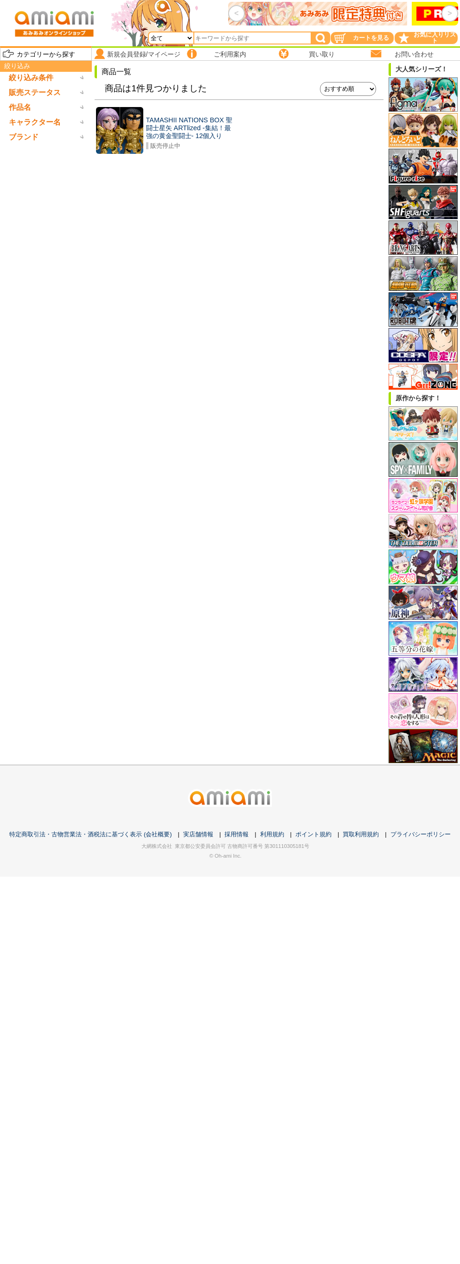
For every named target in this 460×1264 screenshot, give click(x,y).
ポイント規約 (313, 834)
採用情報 (236, 834)
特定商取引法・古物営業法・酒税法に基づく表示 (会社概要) (90, 834)
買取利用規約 (361, 834)
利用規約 (272, 834)
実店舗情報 (198, 834)
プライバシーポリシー (420, 834)
